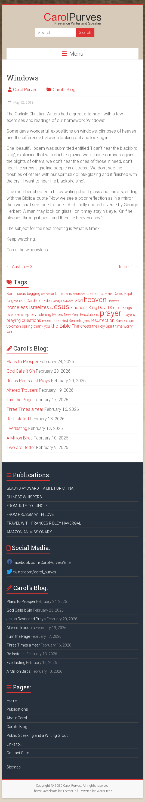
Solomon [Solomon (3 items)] (14, 326)
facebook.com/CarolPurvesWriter (39, 562)
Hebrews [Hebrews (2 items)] (113, 301)
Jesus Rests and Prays (28, 380)
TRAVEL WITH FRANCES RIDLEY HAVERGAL (44, 523)
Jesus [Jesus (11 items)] (59, 307)
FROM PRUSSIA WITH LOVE (30, 514)
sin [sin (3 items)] (131, 320)
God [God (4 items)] (79, 300)
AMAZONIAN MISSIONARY (29, 532)
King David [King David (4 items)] (99, 307)
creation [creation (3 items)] (93, 293)
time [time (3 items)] (118, 326)
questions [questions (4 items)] (31, 320)
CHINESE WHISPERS (24, 497)
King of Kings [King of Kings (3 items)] (121, 308)
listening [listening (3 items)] (44, 314)
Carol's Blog (64, 89)
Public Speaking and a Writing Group (38, 735)
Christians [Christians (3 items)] (63, 293)
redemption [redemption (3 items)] (51, 320)
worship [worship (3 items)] (13, 332)
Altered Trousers (22, 390)
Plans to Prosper (22, 361)
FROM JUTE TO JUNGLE (27, 506)
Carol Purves (25, 89)
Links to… (14, 744)
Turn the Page (20, 399)
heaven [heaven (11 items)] (95, 299)
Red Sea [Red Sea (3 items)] (68, 320)
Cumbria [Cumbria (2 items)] (107, 294)
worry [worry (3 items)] (128, 326)
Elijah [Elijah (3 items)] (128, 293)
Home (12, 700)
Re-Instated (18, 418)
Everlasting (17, 428)
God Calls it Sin (21, 371)
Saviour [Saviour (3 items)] (122, 320)
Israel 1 (128, 266)
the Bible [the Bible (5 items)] (61, 326)
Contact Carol (18, 753)
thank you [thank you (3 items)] (42, 326)
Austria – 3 (19, 266)
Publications (17, 709)
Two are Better (21, 447)
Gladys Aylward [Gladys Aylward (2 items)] (63, 301)
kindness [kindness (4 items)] (79, 307)
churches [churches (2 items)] (79, 294)
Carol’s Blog (17, 727)
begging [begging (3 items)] (33, 293)
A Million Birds (20, 438)
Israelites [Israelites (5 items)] (39, 307)
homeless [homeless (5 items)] (17, 307)
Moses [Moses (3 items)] (57, 314)
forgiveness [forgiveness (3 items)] (16, 300)
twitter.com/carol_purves (31, 572)
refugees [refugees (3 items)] (83, 320)
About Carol (17, 718)
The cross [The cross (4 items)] (81, 326)
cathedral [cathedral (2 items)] (47, 294)
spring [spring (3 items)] (27, 326)
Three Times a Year (25, 409)
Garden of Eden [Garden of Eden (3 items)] (39, 300)
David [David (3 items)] (118, 293)
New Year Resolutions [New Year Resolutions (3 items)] (81, 314)
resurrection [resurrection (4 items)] (103, 320)
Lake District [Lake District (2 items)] (15, 315)
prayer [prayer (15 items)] (110, 313)
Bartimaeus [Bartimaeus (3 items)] (16, 293)
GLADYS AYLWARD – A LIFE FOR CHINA (40, 488)
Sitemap (14, 767)
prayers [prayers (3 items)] (128, 314)
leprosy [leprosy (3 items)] (30, 314)
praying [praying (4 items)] (14, 320)
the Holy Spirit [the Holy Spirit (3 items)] (103, 326)
